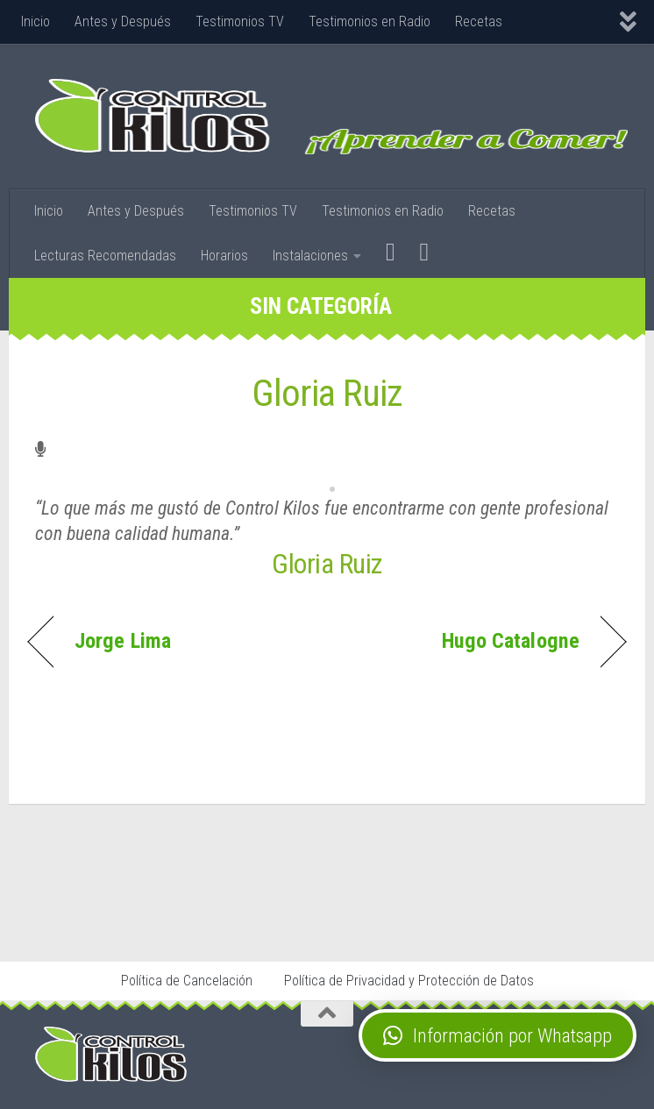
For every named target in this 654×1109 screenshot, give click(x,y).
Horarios (224, 255)
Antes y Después (123, 21)
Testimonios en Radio (369, 21)
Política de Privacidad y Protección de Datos (409, 980)
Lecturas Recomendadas (105, 255)
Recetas (478, 21)
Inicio (35, 21)
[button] (497, 1035)
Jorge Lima (123, 641)
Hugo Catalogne (510, 641)
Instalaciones (310, 255)
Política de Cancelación (186, 980)
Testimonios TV (239, 21)
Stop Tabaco (182, 911)
